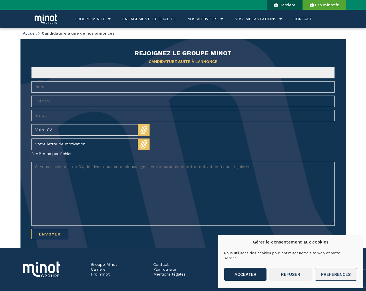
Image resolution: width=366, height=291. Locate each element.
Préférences (336, 274)
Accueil (30, 33)
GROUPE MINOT (93, 19)
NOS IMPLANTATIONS (258, 19)
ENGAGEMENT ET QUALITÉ (149, 19)
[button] (285, 5)
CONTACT (302, 19)
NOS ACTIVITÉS (205, 19)
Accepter (245, 274)
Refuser (290, 274)
